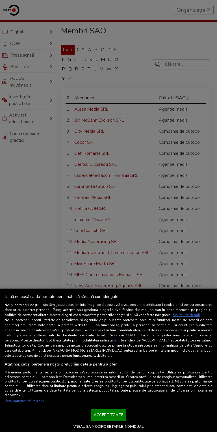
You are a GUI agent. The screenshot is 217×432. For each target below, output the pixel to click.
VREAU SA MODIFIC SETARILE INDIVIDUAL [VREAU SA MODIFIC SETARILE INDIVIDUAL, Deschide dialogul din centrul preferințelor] (108, 426)
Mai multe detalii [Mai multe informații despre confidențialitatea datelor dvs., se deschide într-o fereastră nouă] (186, 315)
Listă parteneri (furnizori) (24, 401)
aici (116, 340)
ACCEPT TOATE (108, 415)
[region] (108, 360)
